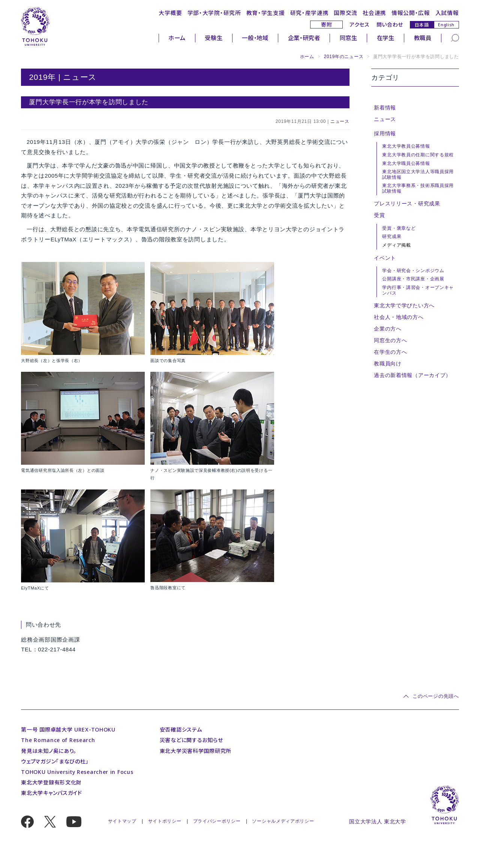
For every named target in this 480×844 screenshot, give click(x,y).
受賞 (379, 215)
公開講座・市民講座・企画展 (413, 278)
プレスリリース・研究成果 (407, 204)
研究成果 (391, 236)
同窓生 (348, 38)
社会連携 (374, 12)
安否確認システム (181, 729)
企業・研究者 (304, 38)
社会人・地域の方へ (398, 317)
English (446, 24)
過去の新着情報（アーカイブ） (412, 375)
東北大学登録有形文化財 (51, 782)
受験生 (213, 38)
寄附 (326, 24)
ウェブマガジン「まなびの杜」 (54, 761)
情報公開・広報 (411, 12)
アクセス (360, 24)
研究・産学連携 (309, 12)
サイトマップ (122, 821)
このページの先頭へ (435, 696)
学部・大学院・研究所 (214, 12)
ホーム (176, 38)
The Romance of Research (58, 740)
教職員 (423, 38)
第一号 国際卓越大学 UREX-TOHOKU (68, 729)
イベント (385, 258)
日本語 (422, 24)
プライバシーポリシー (217, 821)
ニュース (340, 121)
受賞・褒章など (399, 228)
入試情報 (447, 12)
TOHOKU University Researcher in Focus (77, 771)
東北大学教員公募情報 (406, 146)
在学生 (385, 38)
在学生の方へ (390, 352)
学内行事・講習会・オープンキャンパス (418, 290)
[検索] (455, 38)
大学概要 (170, 12)
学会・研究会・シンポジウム (413, 270)
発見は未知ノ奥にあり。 (48, 750)
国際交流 (345, 12)
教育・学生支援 (265, 12)
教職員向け (388, 364)
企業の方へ (388, 329)
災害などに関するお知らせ (191, 740)
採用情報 (385, 133)
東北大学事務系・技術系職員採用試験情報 (418, 188)
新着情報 (385, 108)
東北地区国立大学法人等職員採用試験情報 (418, 174)
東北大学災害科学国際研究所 (195, 750)
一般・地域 (255, 38)
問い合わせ (390, 24)
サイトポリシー (165, 821)
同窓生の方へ (390, 340)
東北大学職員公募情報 (406, 163)
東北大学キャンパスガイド (51, 792)
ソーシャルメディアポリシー (283, 821)
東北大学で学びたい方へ (404, 305)
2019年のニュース (344, 56)
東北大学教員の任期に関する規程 (418, 154)
